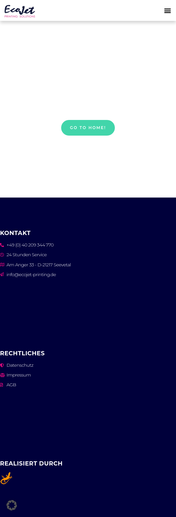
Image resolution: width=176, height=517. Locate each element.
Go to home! (88, 127)
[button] (167, 10)
